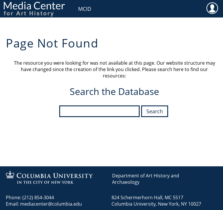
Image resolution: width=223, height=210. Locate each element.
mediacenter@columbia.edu (51, 204)
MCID (84, 8)
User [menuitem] (212, 7)
